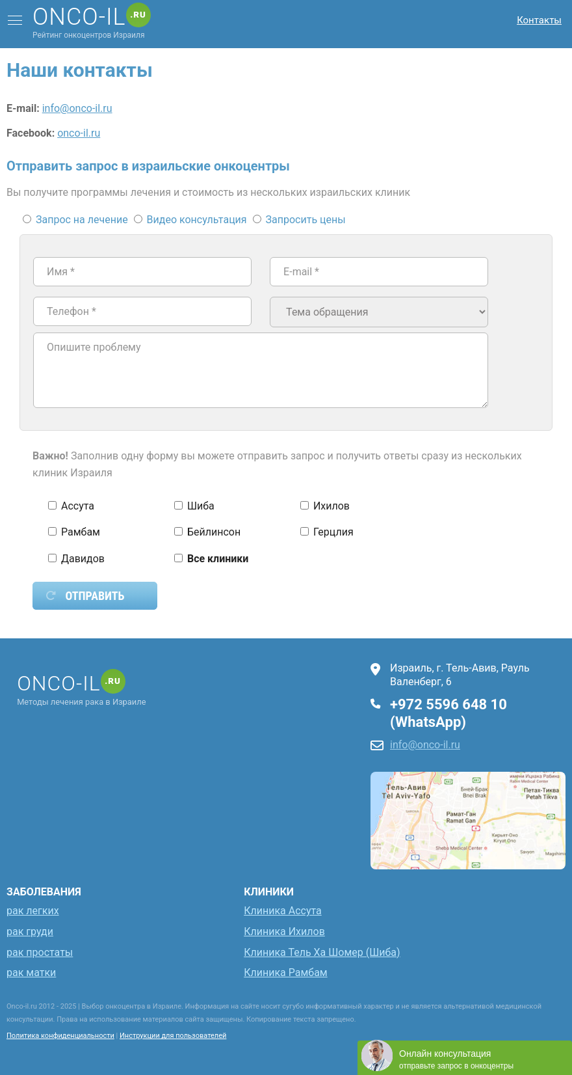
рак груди (29, 931)
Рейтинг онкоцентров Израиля (91, 22)
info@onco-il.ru (77, 108)
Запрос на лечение (77, 219)
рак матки (31, 972)
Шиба (194, 506)
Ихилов (325, 506)
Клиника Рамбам (286, 972)
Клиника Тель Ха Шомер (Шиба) (322, 952)
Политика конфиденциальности (60, 1035)
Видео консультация (192, 219)
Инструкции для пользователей (173, 1035)
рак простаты (39, 952)
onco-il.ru (78, 133)
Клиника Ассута (283, 911)
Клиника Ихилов (284, 931)
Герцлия (327, 532)
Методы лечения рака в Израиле (84, 689)
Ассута (71, 506)
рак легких (32, 911)
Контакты (539, 20)
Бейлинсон (207, 532)
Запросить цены (299, 219)
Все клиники (211, 558)
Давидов (76, 558)
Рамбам (74, 532)
